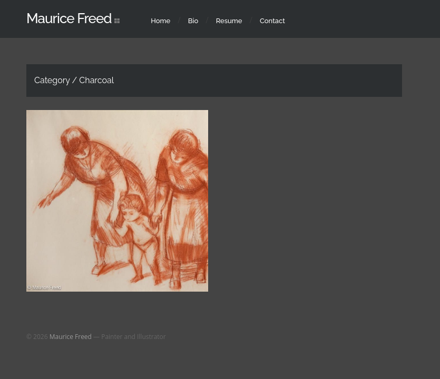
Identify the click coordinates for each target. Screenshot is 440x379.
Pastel (159, 225)
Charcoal (95, 225)
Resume (229, 21)
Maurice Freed (69, 18)
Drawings (129, 225)
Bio (193, 21)
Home (160, 21)
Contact (272, 21)
